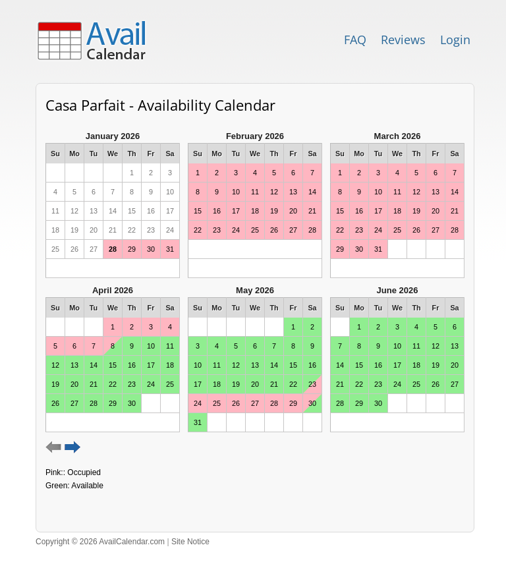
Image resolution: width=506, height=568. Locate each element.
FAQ (355, 39)
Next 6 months (73, 447)
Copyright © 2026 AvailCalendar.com (100, 541)
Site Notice (190, 541)
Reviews (403, 39)
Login (455, 39)
